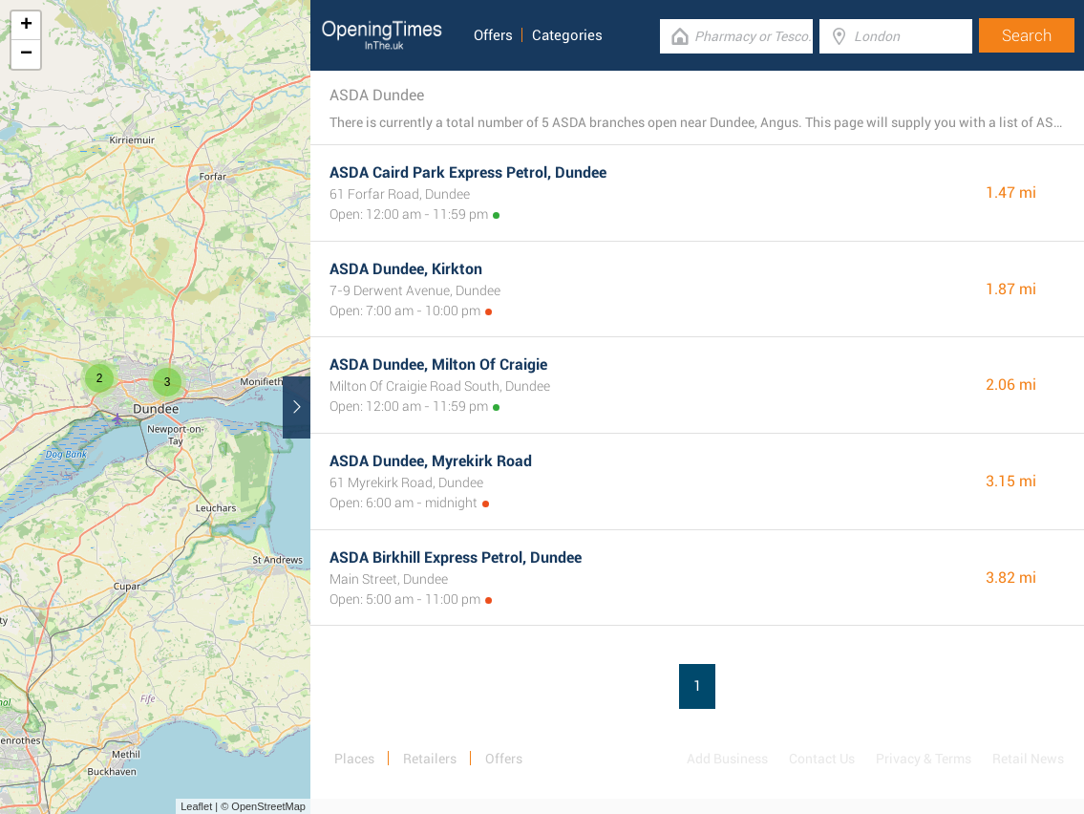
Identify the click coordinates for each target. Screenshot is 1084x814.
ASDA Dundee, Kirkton (405, 269)
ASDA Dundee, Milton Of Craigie (438, 364)
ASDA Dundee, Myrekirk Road (430, 461)
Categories (567, 35)
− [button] (26, 54)
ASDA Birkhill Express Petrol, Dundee (455, 557)
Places (354, 758)
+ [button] (26, 25)
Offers (493, 35)
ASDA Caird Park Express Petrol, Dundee (467, 172)
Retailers (430, 758)
